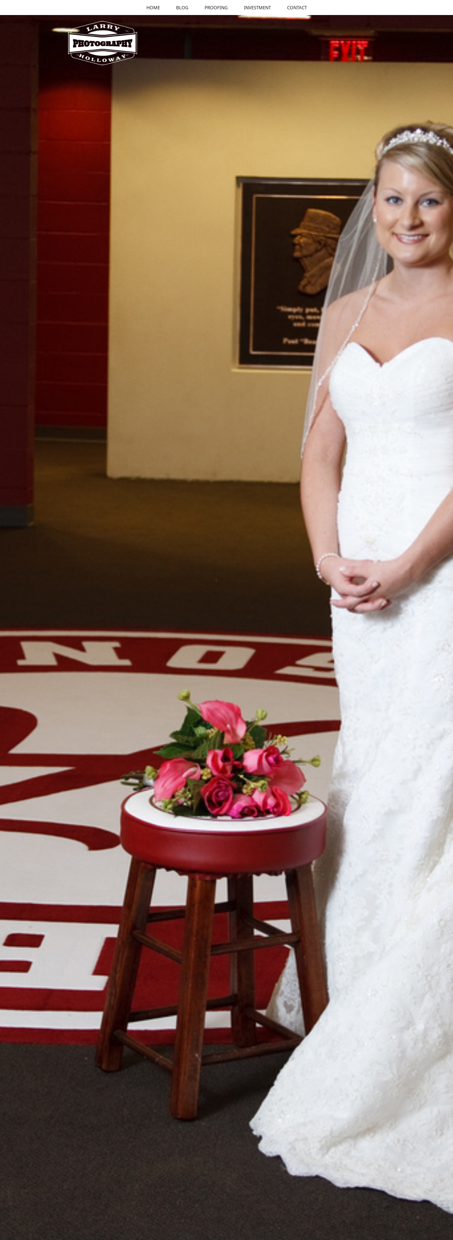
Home (153, 8)
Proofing (216, 8)
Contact (297, 8)
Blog (182, 8)
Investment (257, 8)
